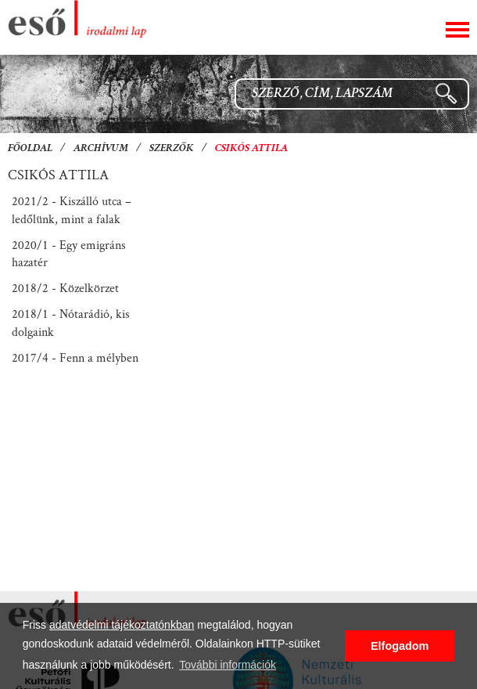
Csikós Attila (251, 148)
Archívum (101, 148)
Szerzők (171, 148)
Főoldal (30, 148)
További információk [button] (227, 664)
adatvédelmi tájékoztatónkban (121, 625)
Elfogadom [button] (400, 646)
